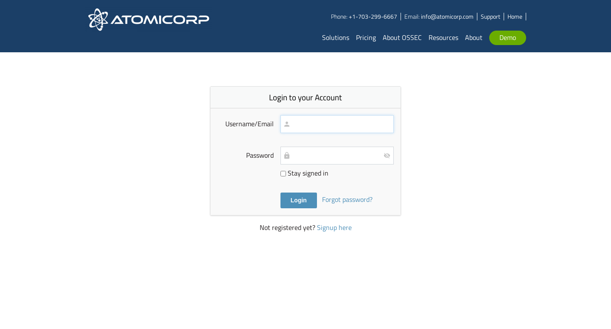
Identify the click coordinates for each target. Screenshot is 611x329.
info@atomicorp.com (447, 16)
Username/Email (249, 124)
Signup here (334, 227)
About (473, 37)
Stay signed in (304, 173)
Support (490, 16)
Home (514, 16)
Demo (507, 37)
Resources (443, 37)
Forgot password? (347, 199)
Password (260, 155)
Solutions (335, 37)
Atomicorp (149, 26)
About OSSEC (402, 37)
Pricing (366, 37)
